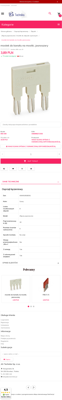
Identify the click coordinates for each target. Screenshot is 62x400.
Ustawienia (5, 325)
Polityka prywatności (8, 338)
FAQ (2, 344)
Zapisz (7, 359)
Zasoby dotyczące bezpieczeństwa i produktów (20, 125)
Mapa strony (5, 336)
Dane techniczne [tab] (10, 182)
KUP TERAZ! (31, 161)
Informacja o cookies (14, 394)
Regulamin (4, 341)
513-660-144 (6, 374)
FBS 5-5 (46, 295)
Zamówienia (5, 328)
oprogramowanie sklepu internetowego (34, 394)
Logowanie (5, 320)
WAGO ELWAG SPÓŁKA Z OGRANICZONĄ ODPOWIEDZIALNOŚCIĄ (30, 146)
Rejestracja (5, 322)
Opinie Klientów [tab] (10, 263)
